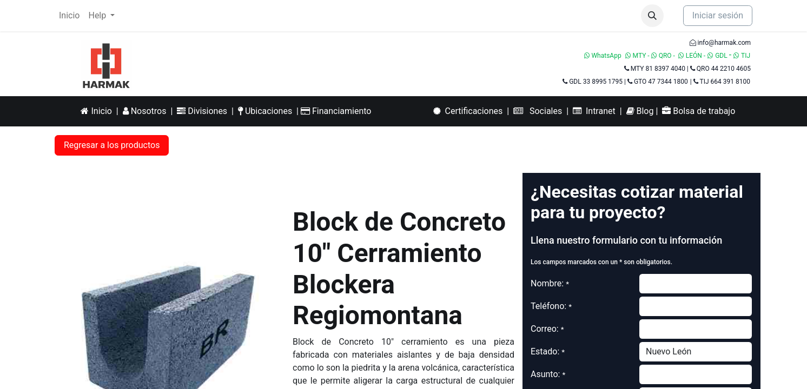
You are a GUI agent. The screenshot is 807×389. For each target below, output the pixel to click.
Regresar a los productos (112, 145)
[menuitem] (69, 15)
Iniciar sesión (717, 15)
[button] (652, 15)
